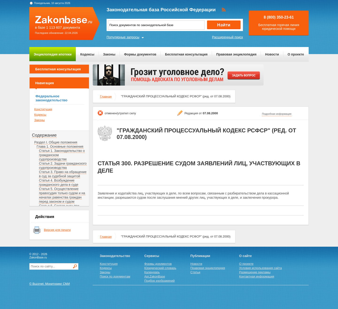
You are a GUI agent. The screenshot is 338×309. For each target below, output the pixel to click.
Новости (272, 54)
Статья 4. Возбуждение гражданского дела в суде (58, 182)
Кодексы (87, 54)
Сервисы (151, 256)
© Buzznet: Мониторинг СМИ (49, 283)
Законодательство (115, 256)
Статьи (195, 272)
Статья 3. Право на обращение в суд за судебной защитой (62, 174)
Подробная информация (277, 113)
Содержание (44, 135)
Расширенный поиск (227, 37)
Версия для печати (57, 230)
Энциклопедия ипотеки (53, 54)
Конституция (43, 109)
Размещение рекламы (255, 272)
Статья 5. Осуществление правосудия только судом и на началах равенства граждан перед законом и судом (62, 195)
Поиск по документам (115, 276)
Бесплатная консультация (186, 54)
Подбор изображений (159, 280)
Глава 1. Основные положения (60, 146)
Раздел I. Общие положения (55, 142)
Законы (109, 54)
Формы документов (140, 54)
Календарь (152, 272)
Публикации (200, 256)
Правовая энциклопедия (236, 54)
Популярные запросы (123, 37)
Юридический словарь (160, 268)
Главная (105, 96)
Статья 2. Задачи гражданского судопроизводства (63, 166)
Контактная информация (256, 276)
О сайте (245, 256)
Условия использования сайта (260, 268)
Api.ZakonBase (154, 276)
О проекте (296, 54)
